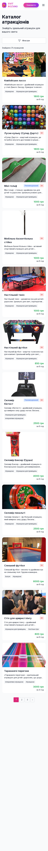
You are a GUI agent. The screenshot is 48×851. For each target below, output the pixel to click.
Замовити (31, 5)
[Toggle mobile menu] (43, 5)
